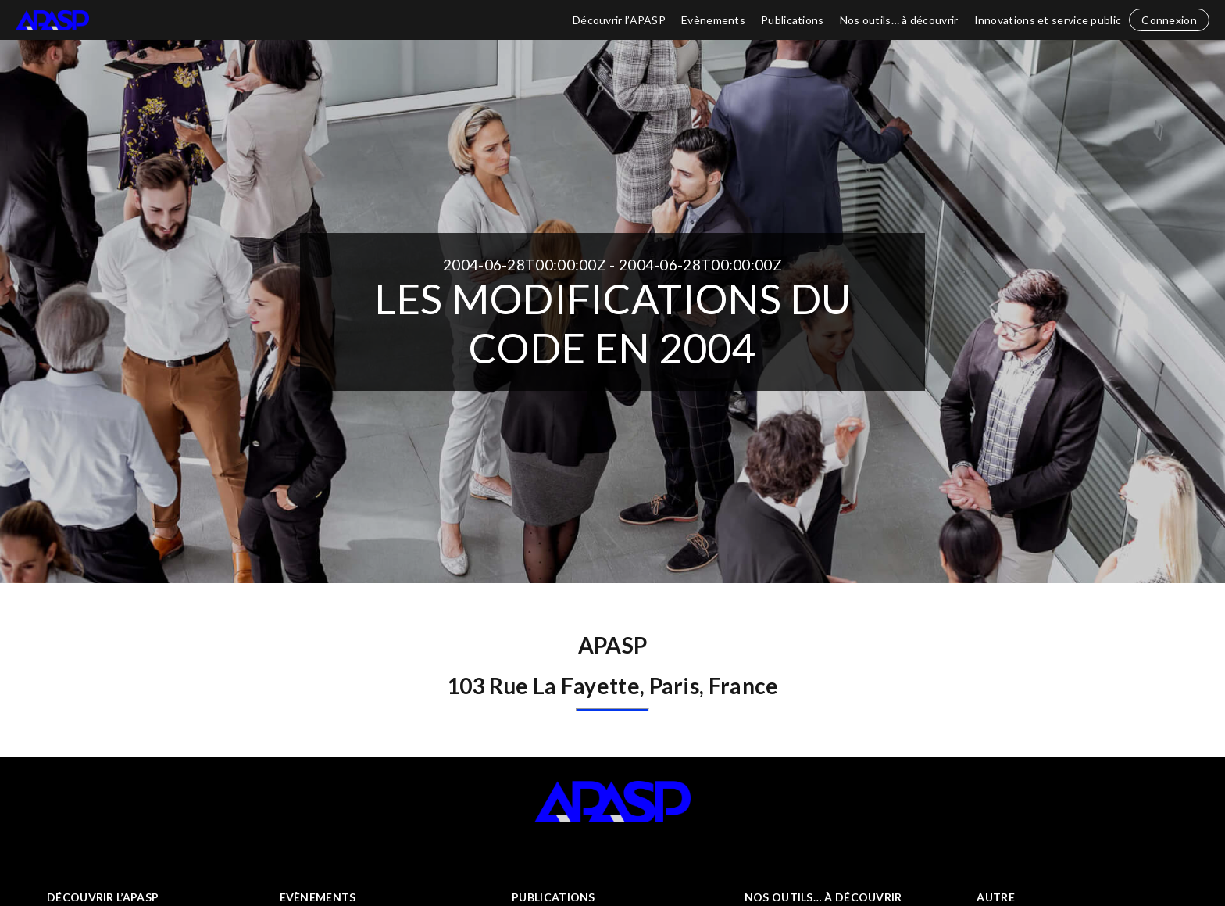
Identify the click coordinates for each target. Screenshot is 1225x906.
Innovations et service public (1048, 20)
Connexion (1169, 20)
